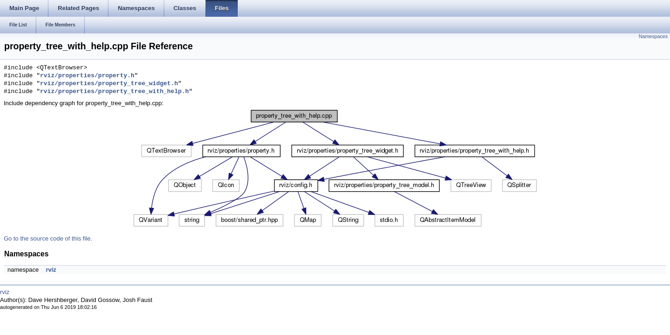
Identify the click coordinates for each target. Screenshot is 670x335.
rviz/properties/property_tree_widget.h (109, 84)
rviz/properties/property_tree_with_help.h (114, 91)
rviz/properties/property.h (87, 76)
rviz (51, 269)
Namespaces (653, 36)
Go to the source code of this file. (48, 238)
